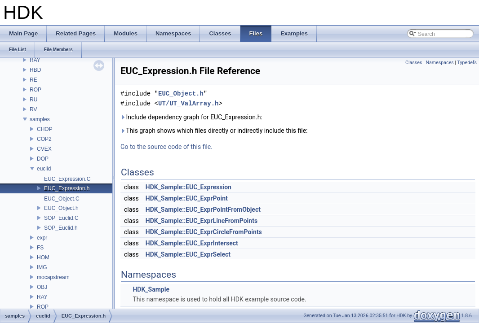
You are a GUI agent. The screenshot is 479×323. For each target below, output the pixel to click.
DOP (43, 159)
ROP (35, 90)
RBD (35, 70)
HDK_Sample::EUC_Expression (188, 187)
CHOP (45, 129)
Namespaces (439, 62)
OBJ (42, 287)
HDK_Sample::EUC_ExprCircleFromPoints (204, 232)
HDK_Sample (151, 289)
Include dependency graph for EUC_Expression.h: (191, 117)
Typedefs (467, 62)
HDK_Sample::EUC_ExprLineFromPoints (201, 220)
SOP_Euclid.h (61, 228)
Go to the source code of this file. (166, 146)
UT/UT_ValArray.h (188, 103)
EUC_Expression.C (67, 179)
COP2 (44, 139)
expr (42, 238)
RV (33, 109)
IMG (42, 267)
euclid (44, 169)
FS (40, 247)
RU (33, 99)
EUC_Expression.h (66, 188)
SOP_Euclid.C (61, 218)
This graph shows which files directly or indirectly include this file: (214, 130)
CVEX (44, 149)
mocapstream (53, 277)
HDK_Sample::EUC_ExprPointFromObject (203, 209)
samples (40, 119)
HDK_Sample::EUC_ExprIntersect (192, 243)
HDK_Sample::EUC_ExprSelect (188, 254)
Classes (413, 62)
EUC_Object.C (62, 199)
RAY (35, 60)
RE (33, 80)
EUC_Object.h (61, 208)
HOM (43, 257)
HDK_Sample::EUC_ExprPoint (187, 198)
